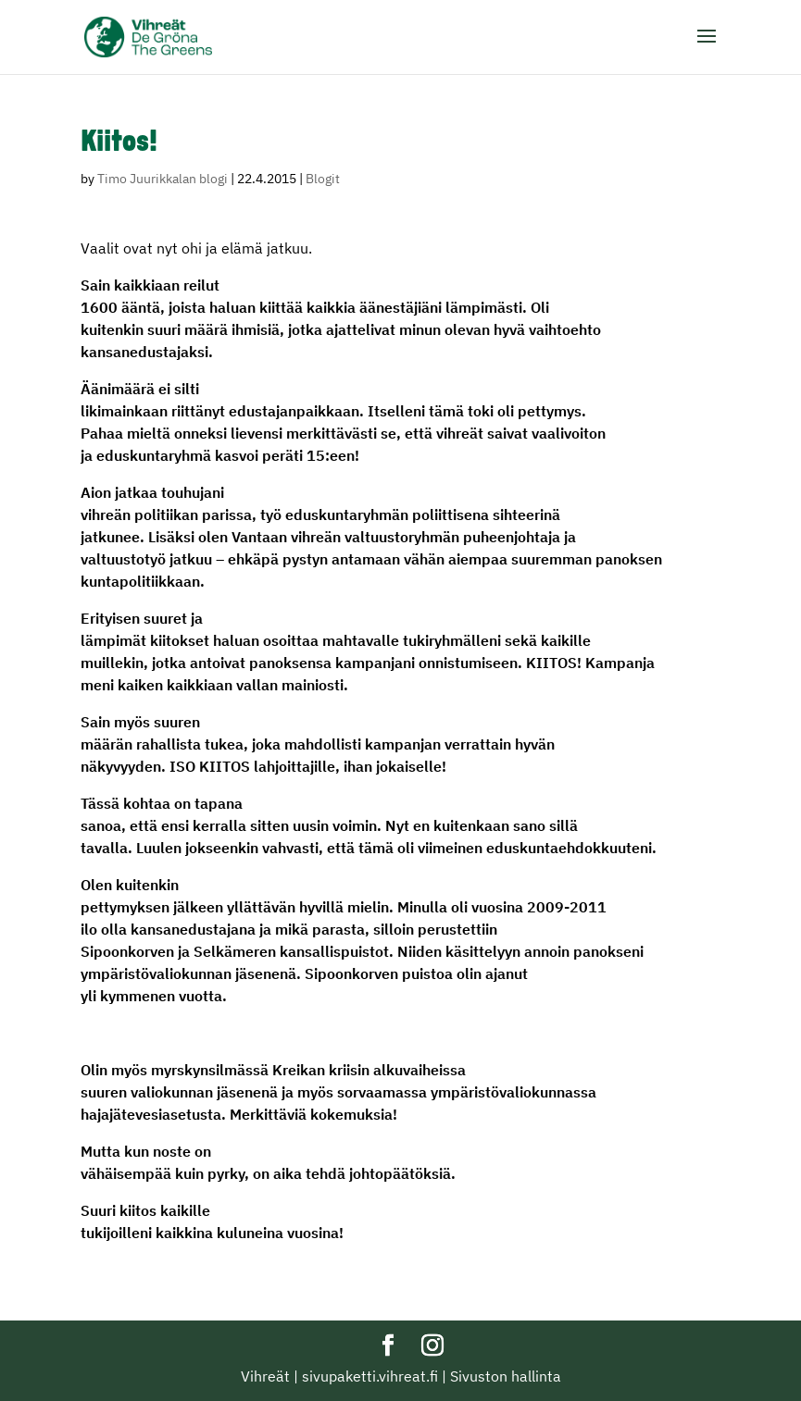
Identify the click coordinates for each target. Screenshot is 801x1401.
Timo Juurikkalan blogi (162, 178)
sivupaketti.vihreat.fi (370, 1376)
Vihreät (265, 1376)
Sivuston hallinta (505, 1376)
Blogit (323, 178)
